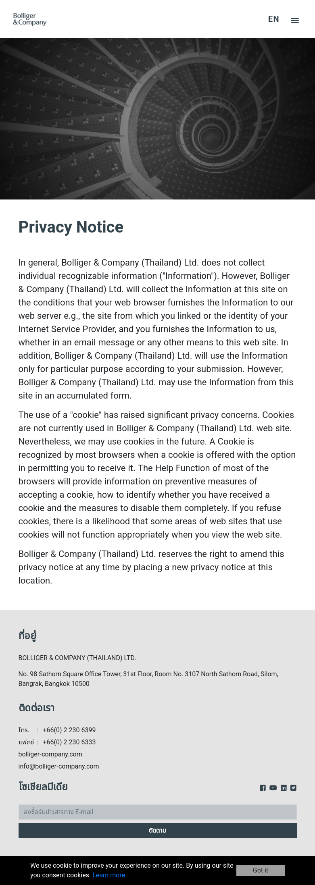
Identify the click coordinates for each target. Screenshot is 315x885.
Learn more (108, 875)
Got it (260, 870)
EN (274, 19)
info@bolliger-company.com (59, 766)
